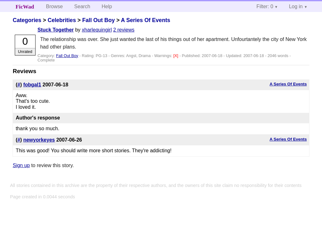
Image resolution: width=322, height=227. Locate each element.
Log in (296, 6)
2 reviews (124, 29)
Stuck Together (55, 29)
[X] (176, 55)
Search (82, 6)
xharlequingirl (97, 29)
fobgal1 (32, 84)
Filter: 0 (265, 6)
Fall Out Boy (98, 20)
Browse (54, 6)
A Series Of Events (145, 20)
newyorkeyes (39, 140)
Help (107, 6)
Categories (27, 20)
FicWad (25, 6)
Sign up (21, 165)
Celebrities (61, 20)
